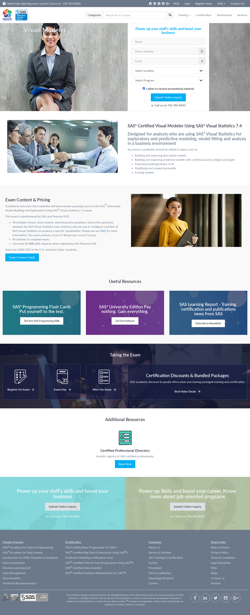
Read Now (125, 464)
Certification (203, 15)
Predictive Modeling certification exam (89, 557)
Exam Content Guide (22, 257)
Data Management (14, 573)
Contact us (218, 578)
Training (184, 15)
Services (242, 15)
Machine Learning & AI (16, 567)
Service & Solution (160, 552)
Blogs (214, 573)
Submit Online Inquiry (168, 97)
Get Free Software (125, 320)
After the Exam (104, 389)
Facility (153, 562)
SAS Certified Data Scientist (83, 567)
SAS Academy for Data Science (23, 552)
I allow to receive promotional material (168, 88)
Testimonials (224, 15)
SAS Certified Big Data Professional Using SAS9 (96, 552)
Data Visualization (14, 562)
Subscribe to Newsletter (208, 323)
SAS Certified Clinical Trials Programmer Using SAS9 (99, 562)
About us (154, 547)
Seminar (216, 583)
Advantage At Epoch (161, 578)
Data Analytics (12, 578)
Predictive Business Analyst (20, 583)
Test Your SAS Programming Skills (42, 320)
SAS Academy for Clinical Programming (28, 547)
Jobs (187, 3)
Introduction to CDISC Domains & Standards (30, 557)
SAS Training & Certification (166, 557)
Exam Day (62, 389)
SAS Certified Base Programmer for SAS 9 (91, 547)
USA (221, 3)
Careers (153, 583)
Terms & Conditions (223, 557)
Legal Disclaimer (221, 562)
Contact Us (238, 3)
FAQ (176, 3)
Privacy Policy (219, 552)
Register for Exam (20, 389)
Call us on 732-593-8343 (170, 105)
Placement (155, 567)
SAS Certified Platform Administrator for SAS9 (95, 573)
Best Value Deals (187, 391)
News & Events (220, 547)
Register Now (203, 3)
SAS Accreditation (160, 573)
